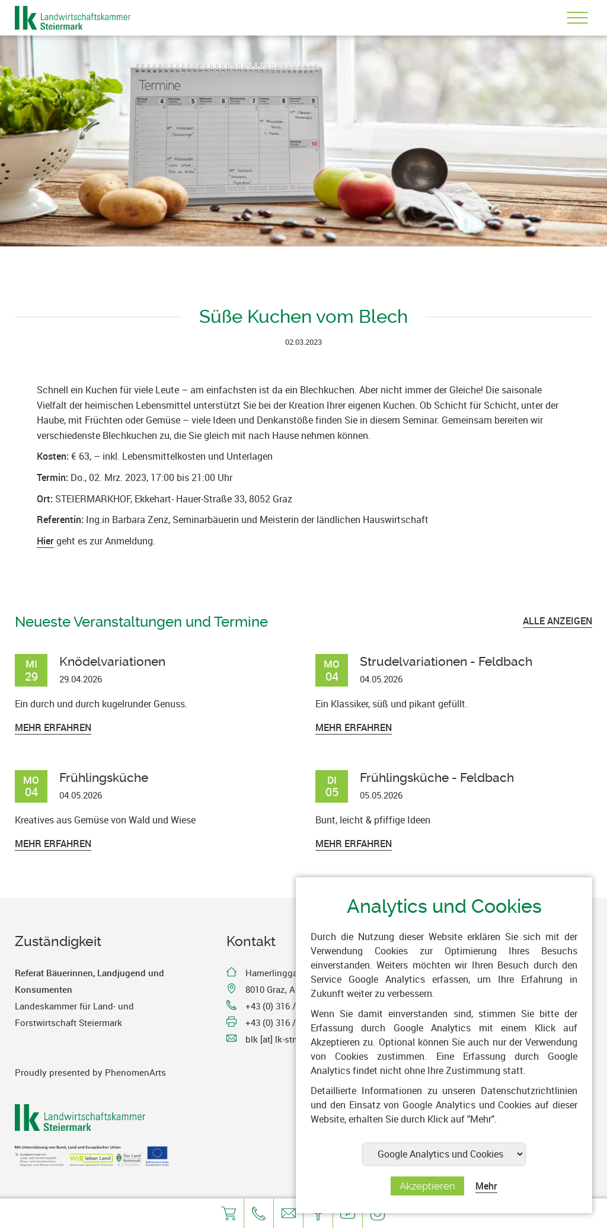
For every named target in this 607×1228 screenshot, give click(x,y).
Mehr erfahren (53, 727)
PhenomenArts (135, 1072)
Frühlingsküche (103, 777)
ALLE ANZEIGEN (557, 620)
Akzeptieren (427, 1186)
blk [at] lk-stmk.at (280, 1039)
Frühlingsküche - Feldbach (437, 777)
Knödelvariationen (112, 661)
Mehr (486, 1185)
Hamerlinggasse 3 (282, 973)
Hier (45, 540)
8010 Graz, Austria (281, 989)
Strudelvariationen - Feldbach (446, 661)
